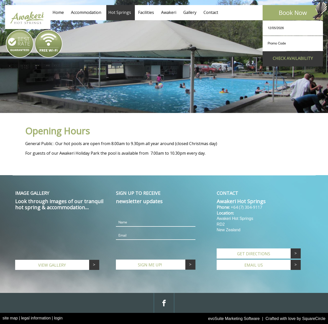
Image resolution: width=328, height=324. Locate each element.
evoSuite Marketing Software (234, 318)
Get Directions (253, 254)
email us (253, 265)
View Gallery (52, 265)
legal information (36, 318)
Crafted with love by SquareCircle (295, 318)
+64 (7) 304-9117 (246, 207)
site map (10, 318)
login (58, 318)
